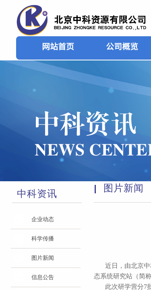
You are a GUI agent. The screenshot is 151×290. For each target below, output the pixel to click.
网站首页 (58, 46)
